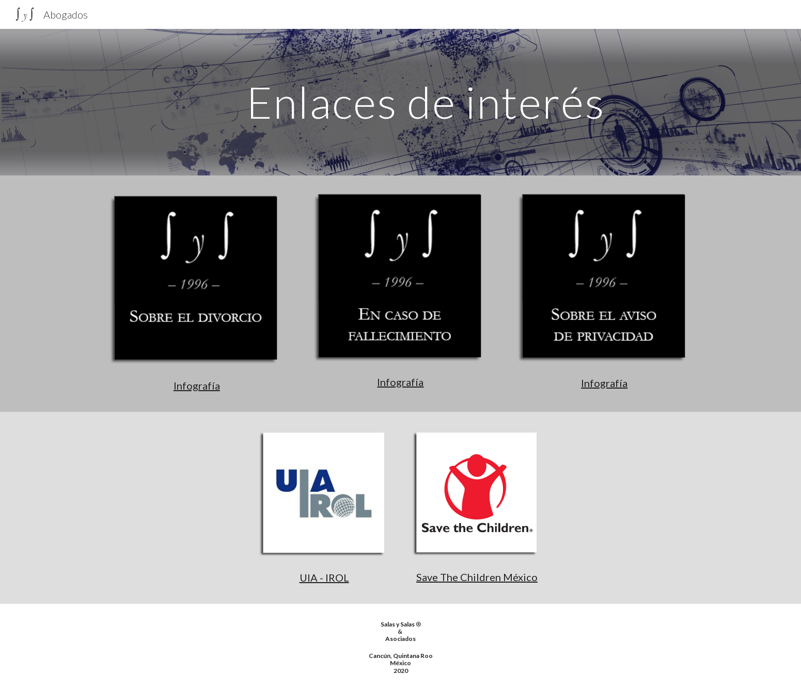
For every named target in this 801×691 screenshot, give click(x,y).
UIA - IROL (324, 577)
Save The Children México (477, 577)
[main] (426, 102)
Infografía (197, 385)
